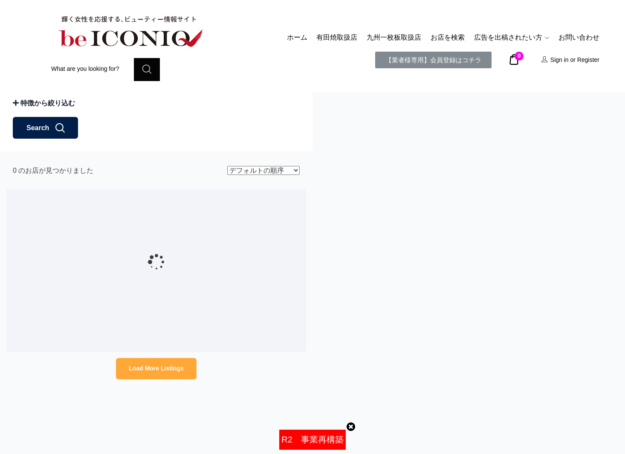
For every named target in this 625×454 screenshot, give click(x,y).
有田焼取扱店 (336, 37)
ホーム (297, 37)
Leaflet (616, 450)
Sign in (559, 59)
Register (588, 59)
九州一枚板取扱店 (394, 37)
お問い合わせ (578, 37)
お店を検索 (448, 37)
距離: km (31, 141)
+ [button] (324, 103)
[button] (433, 60)
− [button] (324, 116)
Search (45, 196)
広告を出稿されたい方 (511, 37)
